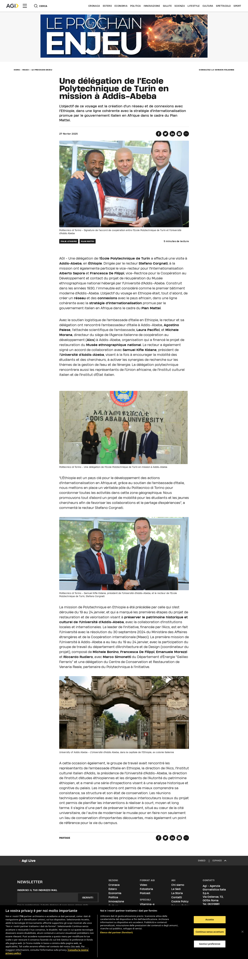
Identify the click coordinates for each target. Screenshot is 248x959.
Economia (121, 6)
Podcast (145, 893)
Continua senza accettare (210, 931)
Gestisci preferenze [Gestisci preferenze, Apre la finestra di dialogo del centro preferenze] (209, 943)
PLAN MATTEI (87, 241)
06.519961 (214, 904)
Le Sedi (176, 889)
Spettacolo (223, 6)
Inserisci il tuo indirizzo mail (37, 890)
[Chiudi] (242, 931)
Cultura (208, 6)
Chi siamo (177, 885)
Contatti (176, 897)
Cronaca (94, 6)
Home (17, 70)
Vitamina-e (147, 904)
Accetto (209, 919)
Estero (107, 6)
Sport (237, 6)
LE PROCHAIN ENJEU (42, 70)
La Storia (177, 893)
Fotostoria (146, 889)
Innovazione (152, 6)
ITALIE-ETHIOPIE (69, 241)
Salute (167, 6)
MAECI (25, 70)
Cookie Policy (179, 901)
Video (143, 885)
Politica (135, 6)
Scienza (179, 6)
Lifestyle (194, 6)
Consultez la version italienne (216, 70)
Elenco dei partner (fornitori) (116, 932)
